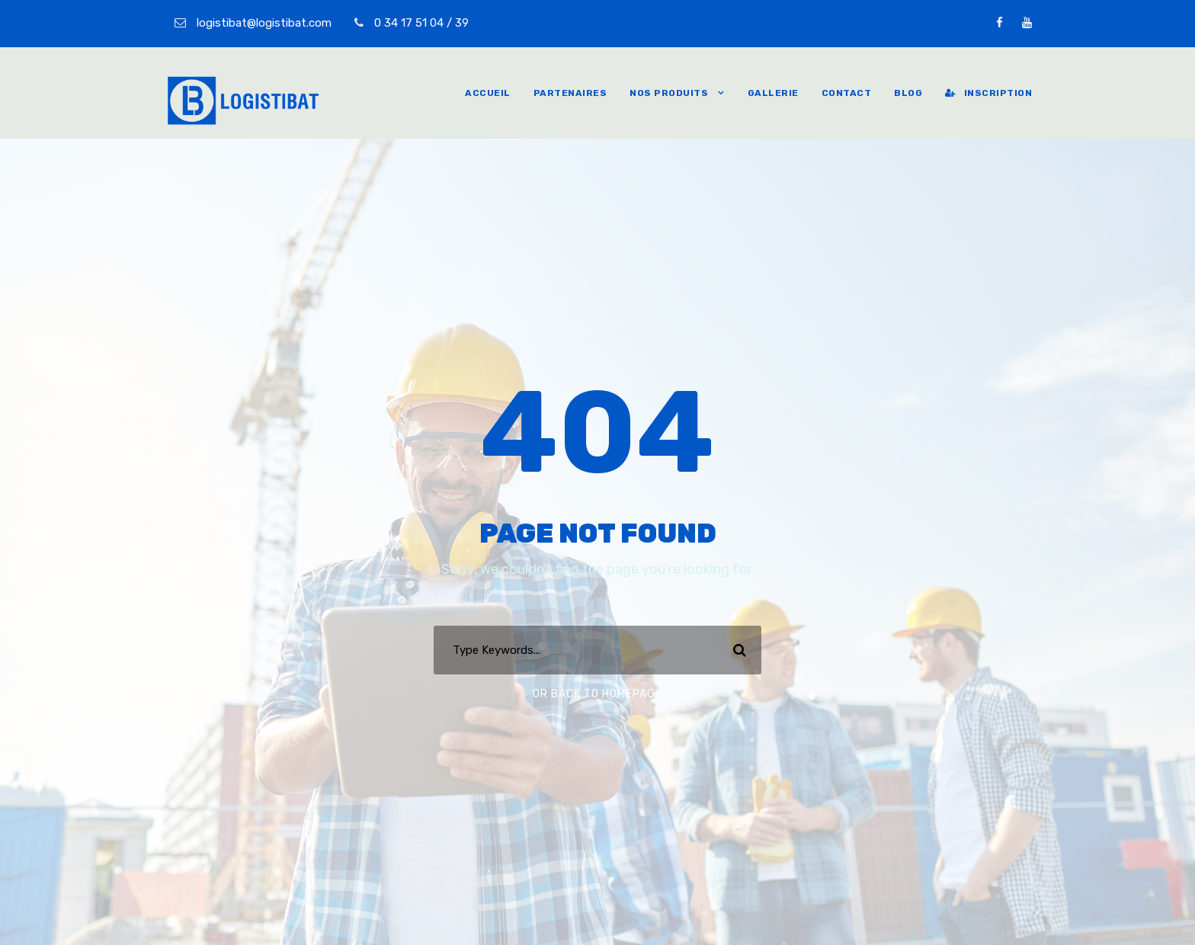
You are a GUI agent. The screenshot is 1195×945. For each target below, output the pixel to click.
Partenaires (570, 93)
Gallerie (773, 93)
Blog (908, 93)
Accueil (488, 93)
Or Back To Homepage (597, 693)
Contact (847, 93)
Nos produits (669, 93)
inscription (988, 93)
